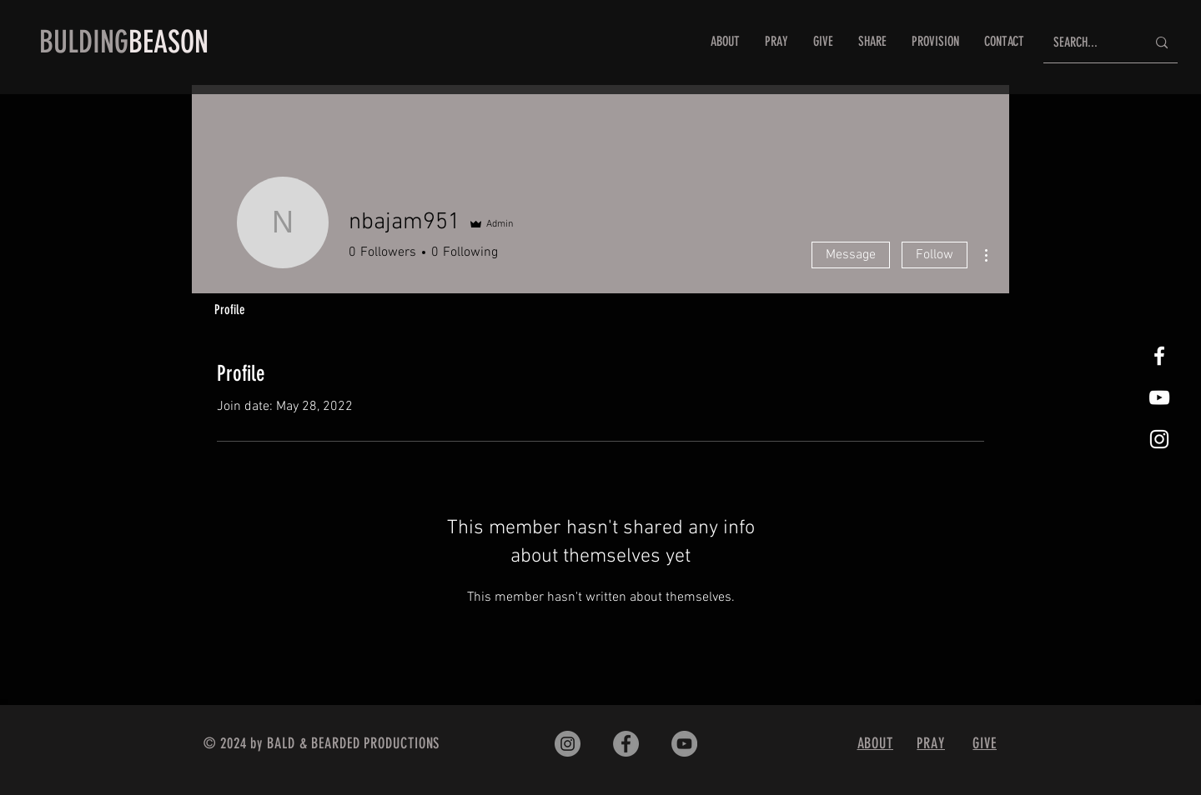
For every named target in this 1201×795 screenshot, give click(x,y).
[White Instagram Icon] (1159, 439)
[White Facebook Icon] (1159, 355)
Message (851, 255)
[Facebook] (626, 744)
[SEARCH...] (1087, 42)
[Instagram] (567, 744)
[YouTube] (684, 744)
